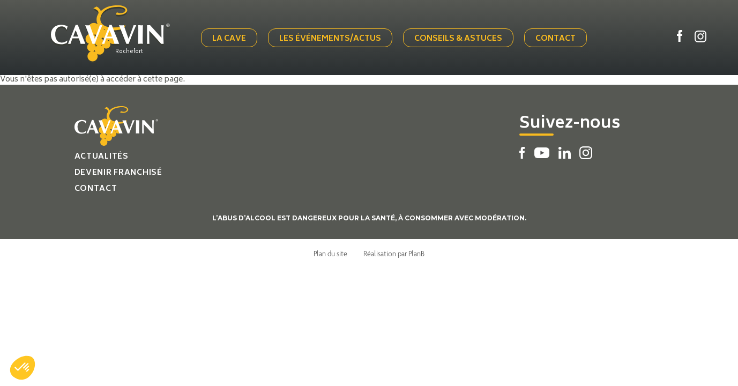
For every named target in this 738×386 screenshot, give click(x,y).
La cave (229, 39)
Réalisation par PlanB (393, 253)
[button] (22, 368)
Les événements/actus (330, 39)
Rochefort (129, 52)
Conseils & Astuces (458, 39)
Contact (555, 39)
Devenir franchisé (118, 173)
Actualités (101, 157)
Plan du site (330, 253)
